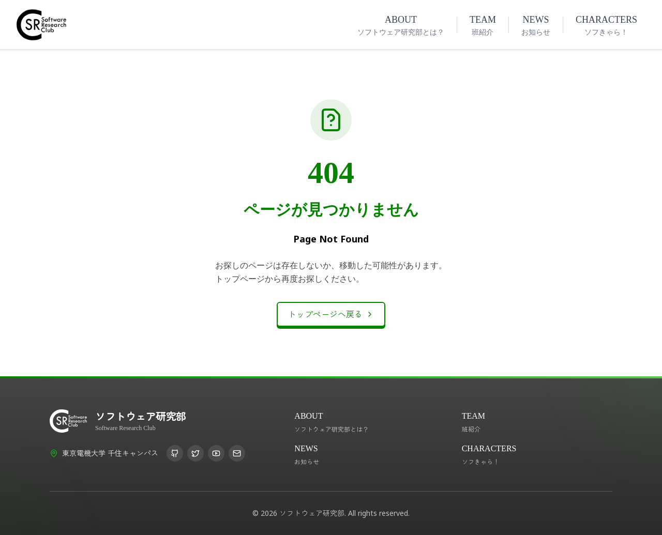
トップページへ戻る (331, 314)
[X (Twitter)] (195, 453)
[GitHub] (175, 453)
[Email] (237, 453)
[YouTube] (216, 453)
